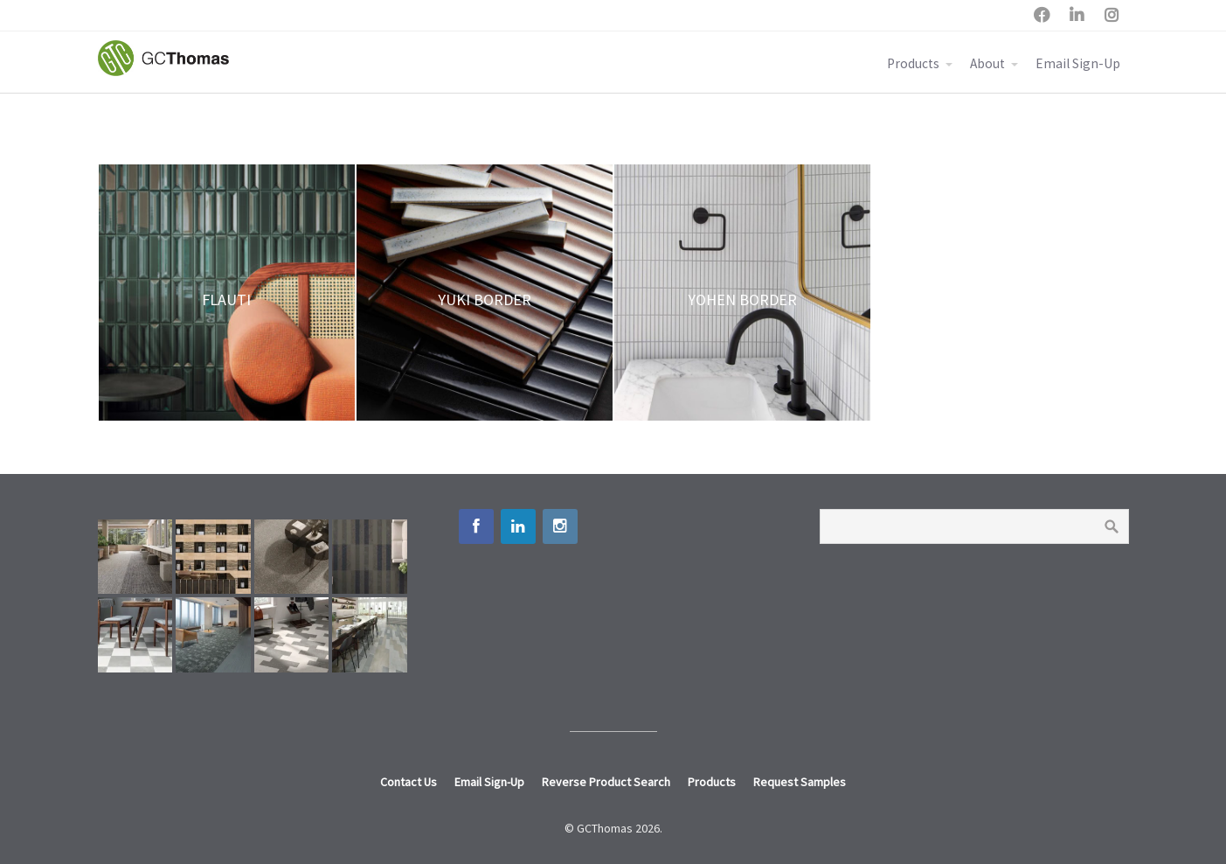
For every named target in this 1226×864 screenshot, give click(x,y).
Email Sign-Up (1078, 63)
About (987, 63)
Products (913, 63)
